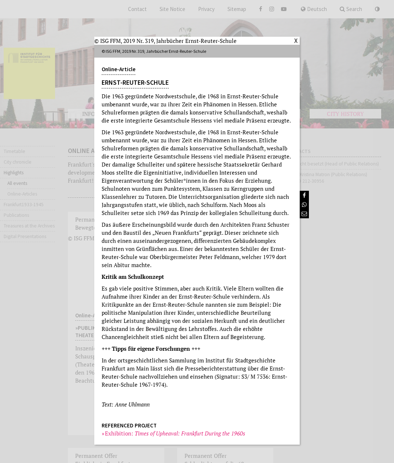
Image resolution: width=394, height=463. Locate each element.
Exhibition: (175, 433)
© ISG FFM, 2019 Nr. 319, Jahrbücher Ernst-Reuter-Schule (165, 40)
